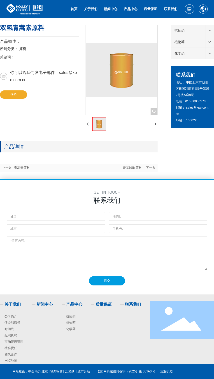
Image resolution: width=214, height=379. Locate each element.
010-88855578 (195, 101)
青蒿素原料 (22, 168)
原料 (22, 49)
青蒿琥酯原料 (132, 168)
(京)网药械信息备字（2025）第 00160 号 (127, 371)
